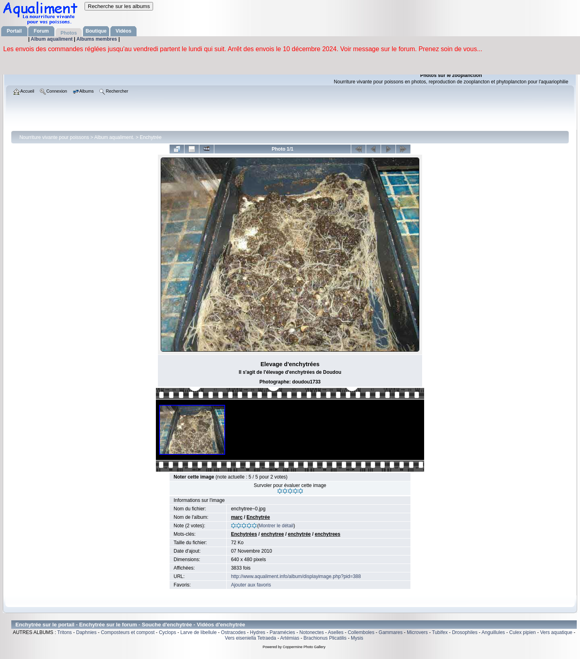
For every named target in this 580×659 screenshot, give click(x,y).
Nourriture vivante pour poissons (54, 137)
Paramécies (282, 632)
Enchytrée (151, 137)
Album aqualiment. (114, 137)
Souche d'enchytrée (167, 625)
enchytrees (327, 534)
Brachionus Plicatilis (325, 638)
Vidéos (123, 31)
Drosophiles (464, 632)
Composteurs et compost (127, 632)
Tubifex (440, 632)
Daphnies (86, 632)
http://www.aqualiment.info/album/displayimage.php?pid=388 (296, 576)
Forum (41, 31)
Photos (68, 33)
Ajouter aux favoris (251, 585)
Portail (14, 31)
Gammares (390, 632)
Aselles (336, 632)
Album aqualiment (52, 39)
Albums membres (97, 39)
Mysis (357, 638)
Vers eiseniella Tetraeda (250, 638)
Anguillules (493, 632)
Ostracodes (233, 632)
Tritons (64, 632)
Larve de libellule (198, 632)
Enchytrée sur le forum (108, 625)
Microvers (417, 632)
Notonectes (311, 632)
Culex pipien (522, 632)
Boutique (96, 31)
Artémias (289, 638)
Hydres (257, 632)
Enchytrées (244, 534)
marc (236, 517)
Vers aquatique (556, 632)
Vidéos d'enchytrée (221, 625)
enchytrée (299, 534)
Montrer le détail (276, 525)
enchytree (272, 534)
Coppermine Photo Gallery (304, 647)
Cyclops (167, 632)
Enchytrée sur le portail (45, 625)
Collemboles (361, 632)
